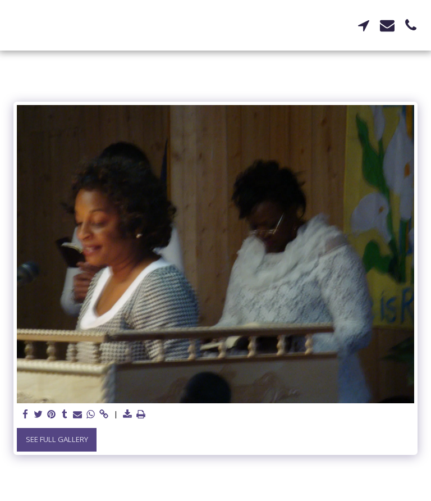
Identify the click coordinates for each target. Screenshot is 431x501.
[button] (363, 25)
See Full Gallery (57, 439)
